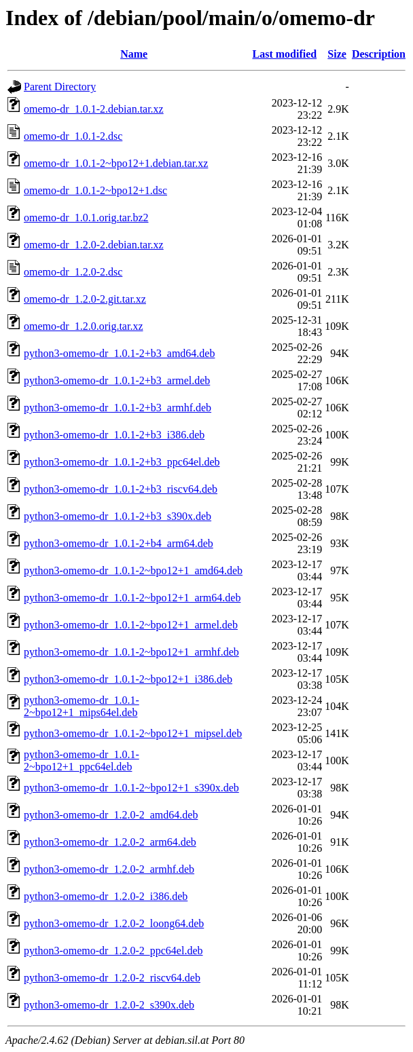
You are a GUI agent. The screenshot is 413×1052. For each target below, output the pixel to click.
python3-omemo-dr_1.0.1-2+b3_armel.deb (117, 380)
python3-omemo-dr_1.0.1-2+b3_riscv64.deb (120, 489)
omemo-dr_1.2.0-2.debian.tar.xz (94, 244)
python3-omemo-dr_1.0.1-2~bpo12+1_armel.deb (131, 625)
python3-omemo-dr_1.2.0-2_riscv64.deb (112, 977)
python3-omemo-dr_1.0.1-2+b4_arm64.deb (118, 543)
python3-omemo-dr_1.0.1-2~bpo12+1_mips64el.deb (81, 706)
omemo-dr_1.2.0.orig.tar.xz (83, 326)
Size (336, 54)
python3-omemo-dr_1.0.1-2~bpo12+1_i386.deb (128, 679)
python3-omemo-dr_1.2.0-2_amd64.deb (111, 815)
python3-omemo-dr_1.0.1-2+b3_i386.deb (114, 434)
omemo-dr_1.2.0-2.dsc (73, 272)
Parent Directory (60, 86)
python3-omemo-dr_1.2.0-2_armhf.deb (109, 869)
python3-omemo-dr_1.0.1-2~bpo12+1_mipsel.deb (133, 733)
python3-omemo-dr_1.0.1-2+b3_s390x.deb (117, 516)
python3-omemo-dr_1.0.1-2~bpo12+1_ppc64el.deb (81, 760)
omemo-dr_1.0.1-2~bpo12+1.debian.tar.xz (116, 163)
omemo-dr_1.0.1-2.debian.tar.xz (94, 109)
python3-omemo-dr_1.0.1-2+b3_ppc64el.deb (122, 462)
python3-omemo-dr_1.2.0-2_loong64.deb (114, 923)
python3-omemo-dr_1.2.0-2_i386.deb (105, 896)
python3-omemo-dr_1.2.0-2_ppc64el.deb (113, 950)
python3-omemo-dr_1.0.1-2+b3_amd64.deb (119, 353)
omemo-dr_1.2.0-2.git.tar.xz (85, 299)
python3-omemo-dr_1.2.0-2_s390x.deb (109, 1005)
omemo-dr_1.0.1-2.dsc (73, 136)
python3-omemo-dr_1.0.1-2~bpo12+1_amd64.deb (133, 570)
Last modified (284, 54)
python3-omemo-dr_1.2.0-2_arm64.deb (110, 842)
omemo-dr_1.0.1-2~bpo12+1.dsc (95, 190)
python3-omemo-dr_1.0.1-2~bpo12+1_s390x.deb (131, 787)
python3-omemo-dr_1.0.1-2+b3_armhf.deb (117, 407)
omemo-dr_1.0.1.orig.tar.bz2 (86, 217)
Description (379, 54)
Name (133, 54)
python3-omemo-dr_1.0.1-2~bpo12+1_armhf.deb (131, 652)
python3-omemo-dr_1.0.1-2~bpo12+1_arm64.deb (132, 597)
